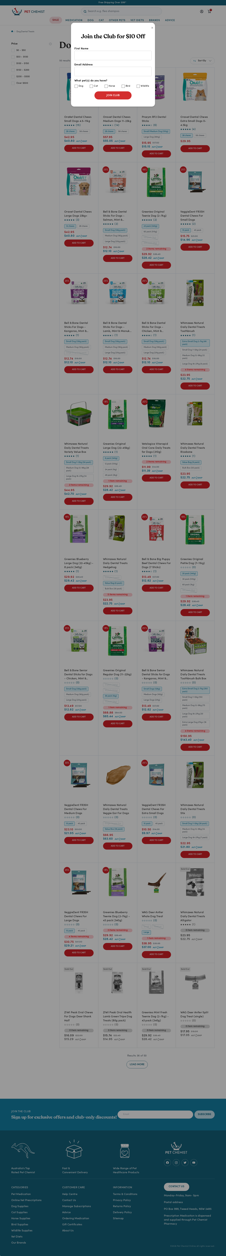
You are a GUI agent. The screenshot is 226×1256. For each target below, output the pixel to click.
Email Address (113, 69)
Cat (96, 86)
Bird (128, 86)
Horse (112, 86)
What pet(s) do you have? (113, 83)
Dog (81, 86)
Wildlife (145, 86)
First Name (113, 53)
